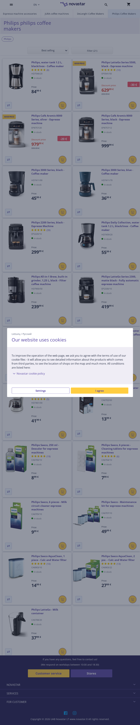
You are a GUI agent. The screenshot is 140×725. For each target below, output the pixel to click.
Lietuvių (16, 334)
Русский (27, 334)
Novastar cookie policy (28, 373)
